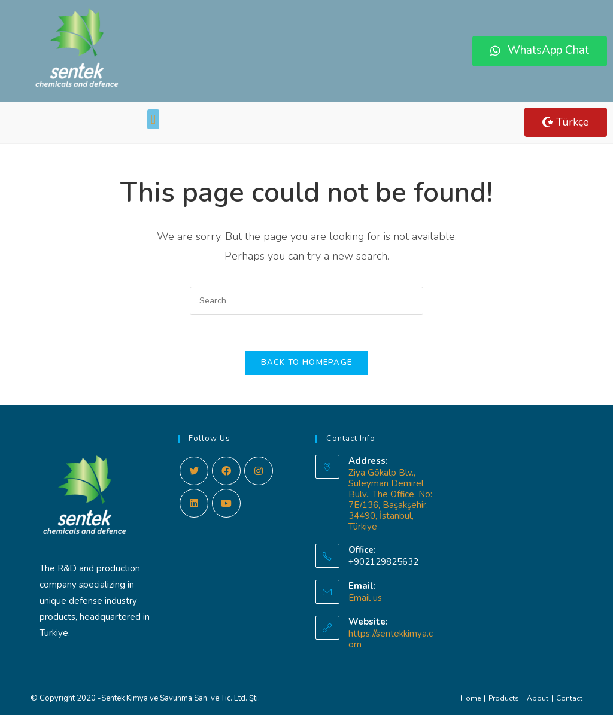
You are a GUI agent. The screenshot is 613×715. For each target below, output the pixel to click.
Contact (569, 698)
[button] (539, 51)
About (537, 698)
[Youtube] (226, 503)
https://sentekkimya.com (390, 639)
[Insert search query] (306, 301)
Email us (365, 598)
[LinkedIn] (194, 503)
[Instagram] (258, 471)
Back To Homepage (307, 362)
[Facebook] (226, 471)
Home (470, 698)
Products (503, 698)
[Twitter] (194, 471)
